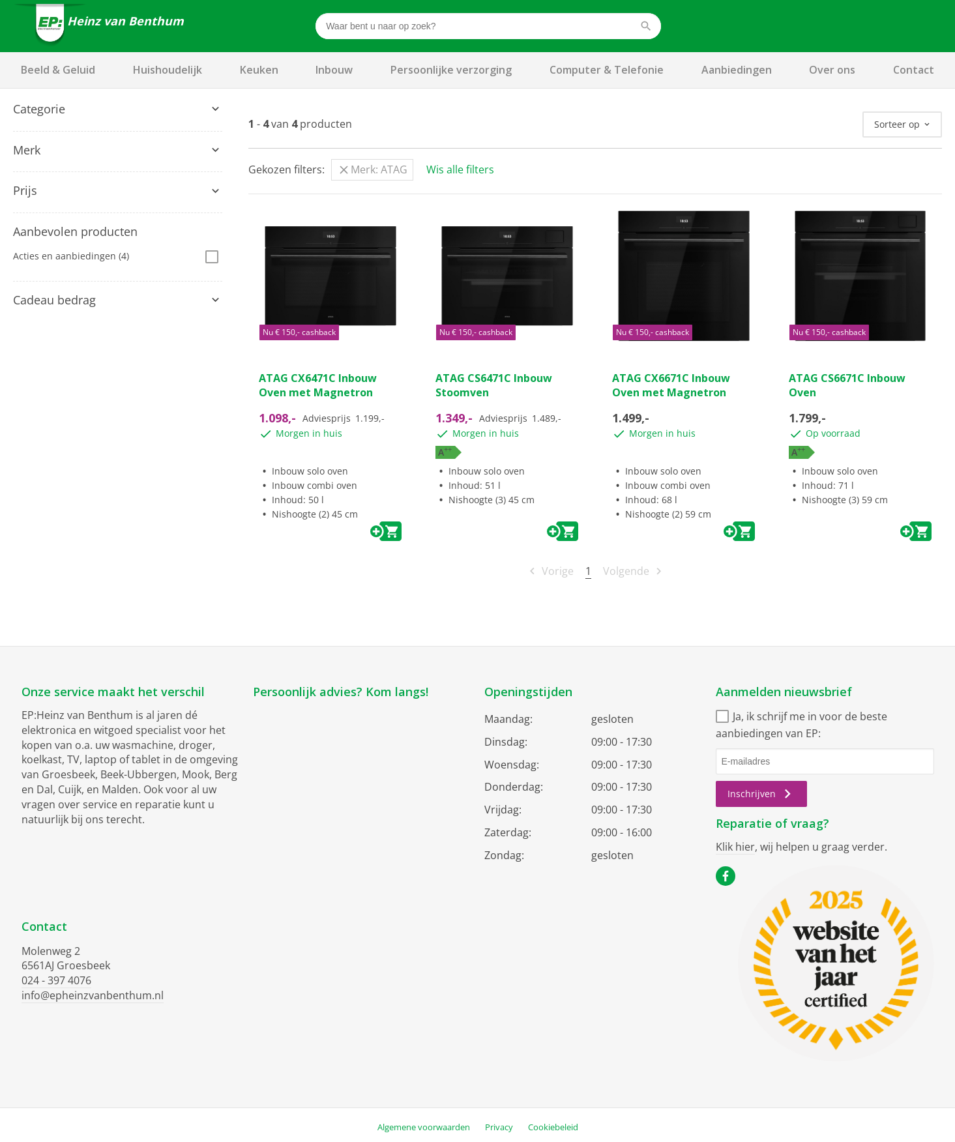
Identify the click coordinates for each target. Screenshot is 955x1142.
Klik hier (735, 847)
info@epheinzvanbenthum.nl (93, 995)
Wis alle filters (460, 169)
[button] (117, 109)
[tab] (117, 109)
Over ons (832, 70)
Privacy (499, 1127)
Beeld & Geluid (58, 70)
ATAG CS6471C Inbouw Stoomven (493, 385)
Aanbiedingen (736, 70)
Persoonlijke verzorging (451, 70)
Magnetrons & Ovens (65, 133)
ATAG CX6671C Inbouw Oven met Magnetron (671, 385)
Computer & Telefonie (607, 70)
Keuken (259, 70)
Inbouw (334, 70)
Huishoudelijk (167, 70)
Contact (913, 70)
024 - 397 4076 (56, 980)
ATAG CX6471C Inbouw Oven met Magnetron (318, 385)
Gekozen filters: (286, 169)
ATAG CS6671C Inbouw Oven (847, 385)
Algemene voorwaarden (423, 1127)
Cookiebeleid (553, 1127)
